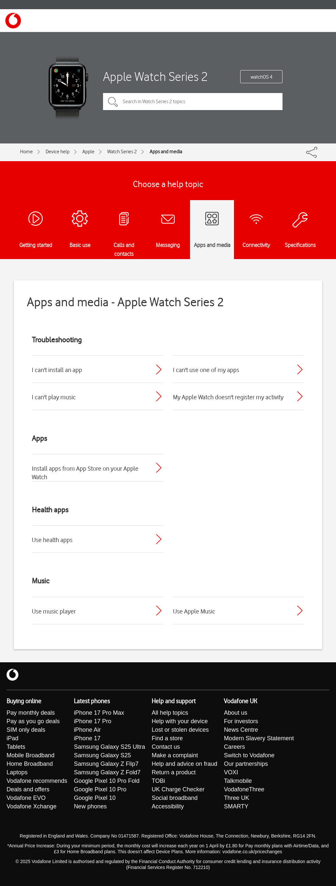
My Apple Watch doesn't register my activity (228, 397)
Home (26, 152)
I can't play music (54, 397)
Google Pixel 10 (95, 798)
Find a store (167, 738)
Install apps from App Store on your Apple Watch (85, 473)
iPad (12, 738)
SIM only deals (26, 729)
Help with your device (180, 721)
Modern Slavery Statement (259, 738)
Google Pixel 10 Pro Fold (106, 781)
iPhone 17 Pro (92, 721)
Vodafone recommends (37, 781)
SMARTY (236, 806)
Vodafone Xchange (31, 806)
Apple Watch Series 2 (155, 76)
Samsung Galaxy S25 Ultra (109, 747)
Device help (58, 152)
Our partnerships (246, 764)
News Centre (241, 729)
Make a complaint (175, 755)
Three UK (236, 798)
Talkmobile (238, 781)
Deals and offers (28, 789)
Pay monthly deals (31, 712)
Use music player (54, 611)
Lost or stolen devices (180, 729)
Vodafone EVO (26, 798)
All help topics (170, 712)
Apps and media (166, 152)
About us (235, 712)
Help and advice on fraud (184, 764)
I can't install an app (57, 369)
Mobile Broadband (30, 755)
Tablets (16, 747)
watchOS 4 (261, 77)
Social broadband (175, 798)
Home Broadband (30, 764)
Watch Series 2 (122, 152)
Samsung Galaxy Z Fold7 (107, 772)
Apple (88, 152)
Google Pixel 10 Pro (100, 789)
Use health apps (52, 539)
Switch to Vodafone (249, 755)
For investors (241, 721)
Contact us (166, 747)
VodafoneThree (244, 789)
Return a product (174, 772)
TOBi (158, 781)
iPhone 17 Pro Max (99, 712)
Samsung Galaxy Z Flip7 (106, 764)
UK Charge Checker (178, 789)
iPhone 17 (87, 738)
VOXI (231, 772)
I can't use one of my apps (206, 369)
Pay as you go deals (33, 721)
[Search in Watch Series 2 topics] (193, 101)
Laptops (17, 772)
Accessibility (168, 806)
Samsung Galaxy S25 (102, 755)
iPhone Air (87, 729)
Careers (234, 747)
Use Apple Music (194, 611)
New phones (90, 806)
